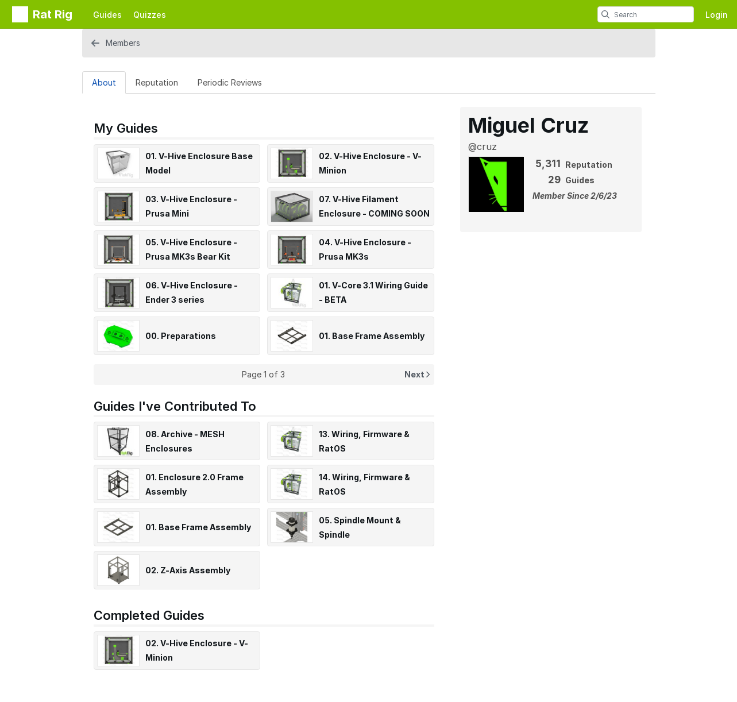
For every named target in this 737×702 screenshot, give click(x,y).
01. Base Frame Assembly (372, 336)
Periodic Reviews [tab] (230, 82)
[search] (605, 14)
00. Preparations (180, 336)
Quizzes (149, 15)
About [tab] (104, 82)
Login (716, 15)
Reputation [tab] (157, 82)
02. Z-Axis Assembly (187, 570)
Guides (107, 15)
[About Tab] (104, 82)
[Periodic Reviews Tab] (230, 82)
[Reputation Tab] (157, 82)
